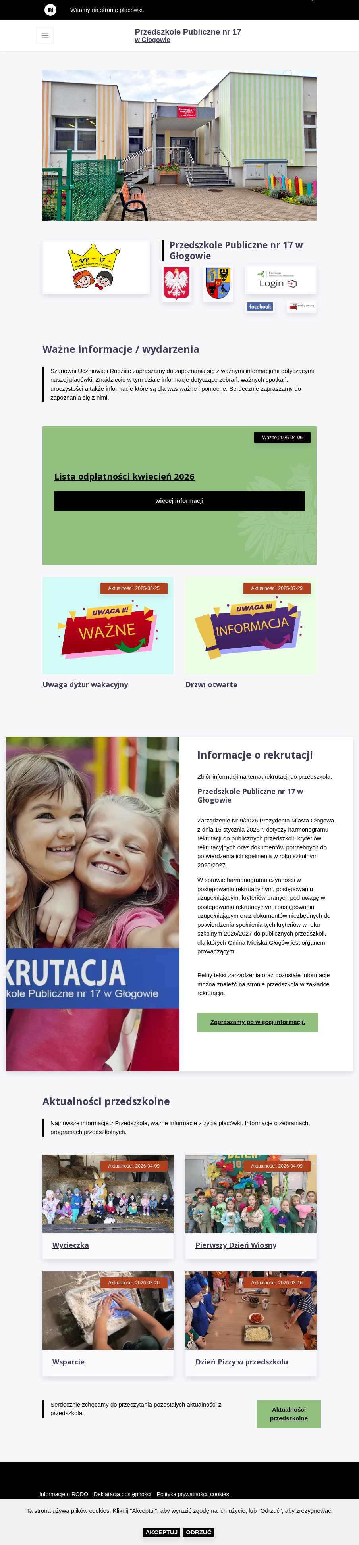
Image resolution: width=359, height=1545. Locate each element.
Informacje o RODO (63, 1494)
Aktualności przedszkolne (289, 1414)
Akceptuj (161, 1532)
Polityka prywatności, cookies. (194, 1494)
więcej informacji (180, 500)
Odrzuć (198, 1532)
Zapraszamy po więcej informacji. (257, 1021)
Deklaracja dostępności (122, 1494)
